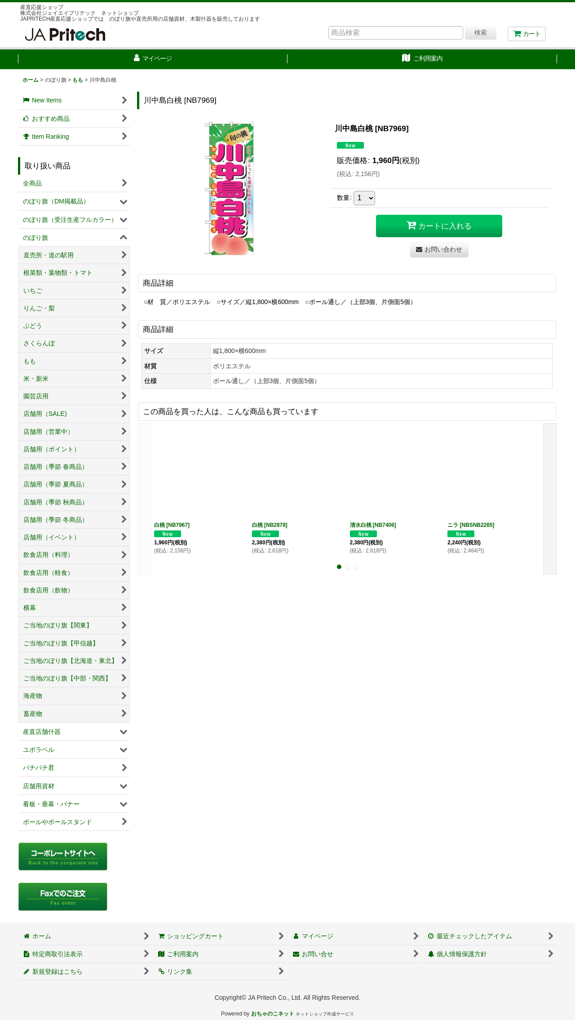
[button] (144, 498)
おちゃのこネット (272, 1014)
